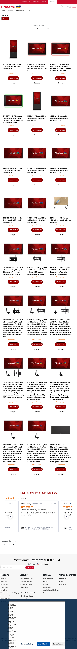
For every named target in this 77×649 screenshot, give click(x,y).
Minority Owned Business (51, 590)
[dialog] (38, 624)
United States (42, 564)
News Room (63, 578)
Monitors (3, 578)
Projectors (4, 581)
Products (10, 11)
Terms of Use (10, 637)
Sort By (30, 29)
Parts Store (4, 590)
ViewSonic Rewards (26, 581)
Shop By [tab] (5, 18)
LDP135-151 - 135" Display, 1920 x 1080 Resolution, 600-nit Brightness (60, 220)
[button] (13, 83)
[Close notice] (62, 644)
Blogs (61, 581)
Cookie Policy (11, 635)
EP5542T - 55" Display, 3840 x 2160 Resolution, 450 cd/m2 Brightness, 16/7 (36, 118)
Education (36, 2)
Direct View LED (5, 596)
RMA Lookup (24, 587)
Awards (45, 581)
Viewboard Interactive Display (10, 593)
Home (3, 11)
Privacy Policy (11, 634)
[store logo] (31, 7)
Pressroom (62, 584)
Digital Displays (20, 11)
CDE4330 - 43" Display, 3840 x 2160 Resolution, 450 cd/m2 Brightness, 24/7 (36, 170)
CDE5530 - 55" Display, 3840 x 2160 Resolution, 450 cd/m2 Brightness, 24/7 (36, 220)
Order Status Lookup (26, 584)
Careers (45, 584)
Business (44, 2)
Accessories (4, 584)
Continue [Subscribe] (30, 567)
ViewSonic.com (26, 2)
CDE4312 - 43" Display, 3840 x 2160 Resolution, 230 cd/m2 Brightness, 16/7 (59, 118)
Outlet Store (4, 587)
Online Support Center (26, 596)
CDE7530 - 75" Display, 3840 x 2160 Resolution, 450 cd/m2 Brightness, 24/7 (12, 220)
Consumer (52, 2)
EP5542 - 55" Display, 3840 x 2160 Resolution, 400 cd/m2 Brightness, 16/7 (12, 66)
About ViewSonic (48, 578)
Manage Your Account (26, 578)
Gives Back (46, 593)
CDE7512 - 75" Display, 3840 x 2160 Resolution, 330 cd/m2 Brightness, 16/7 (12, 170)
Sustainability (47, 587)
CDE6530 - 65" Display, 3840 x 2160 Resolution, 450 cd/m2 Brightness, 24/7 (59, 170)
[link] (38, 528)
